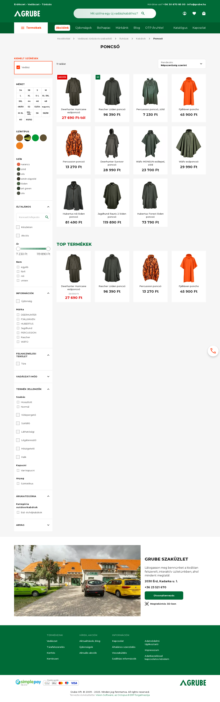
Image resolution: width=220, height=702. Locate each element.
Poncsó (158, 39)
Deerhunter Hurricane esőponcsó (73, 111)
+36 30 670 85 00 (174, 4)
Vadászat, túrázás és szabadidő (95, 39)
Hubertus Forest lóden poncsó (150, 216)
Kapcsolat (199, 27)
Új (98, 78)
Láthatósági (27, 432)
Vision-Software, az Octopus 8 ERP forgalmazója (123, 695)
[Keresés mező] (115, 13)
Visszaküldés (119, 652)
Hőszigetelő (28, 449)
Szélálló (25, 424)
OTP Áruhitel (154, 27)
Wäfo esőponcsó (189, 162)
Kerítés (51, 652)
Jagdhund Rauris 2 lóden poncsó (112, 216)
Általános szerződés (123, 647)
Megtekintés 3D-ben (160, 604)
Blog (137, 27)
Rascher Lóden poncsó (112, 110)
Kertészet (53, 658)
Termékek (31, 28)
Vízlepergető (28, 415)
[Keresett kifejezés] (33, 218)
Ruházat (124, 39)
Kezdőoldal (63, 39)
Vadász (26, 68)
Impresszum (152, 650)
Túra (23, 364)
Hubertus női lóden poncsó (74, 216)
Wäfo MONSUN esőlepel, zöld (150, 164)
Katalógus (180, 27)
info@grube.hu (196, 4)
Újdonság (26, 301)
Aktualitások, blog (89, 641)
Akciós (62, 78)
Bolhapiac (104, 27)
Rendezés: (167, 63)
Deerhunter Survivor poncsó (112, 164)
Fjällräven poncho (189, 110)
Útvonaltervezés (164, 596)
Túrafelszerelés (56, 647)
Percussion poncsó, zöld (150, 110)
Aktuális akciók (88, 652)
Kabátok (141, 39)
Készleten (26, 227)
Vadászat (52, 641)
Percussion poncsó (74, 162)
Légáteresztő (28, 440)
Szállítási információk (124, 658)
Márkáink (122, 27)
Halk (23, 457)
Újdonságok (83, 27)
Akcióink (62, 27)
